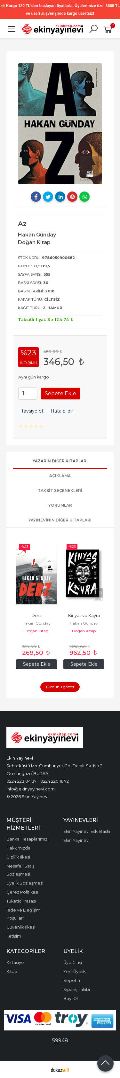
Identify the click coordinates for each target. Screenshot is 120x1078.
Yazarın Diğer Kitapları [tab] (60, 461)
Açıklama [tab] (60, 475)
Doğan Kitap (36, 630)
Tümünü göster (60, 686)
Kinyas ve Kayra (84, 615)
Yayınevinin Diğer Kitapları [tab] (60, 520)
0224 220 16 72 (54, 781)
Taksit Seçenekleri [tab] (60, 490)
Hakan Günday (36, 623)
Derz (36, 615)
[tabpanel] (60, 123)
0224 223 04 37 (21, 781)
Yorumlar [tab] (60, 505)
